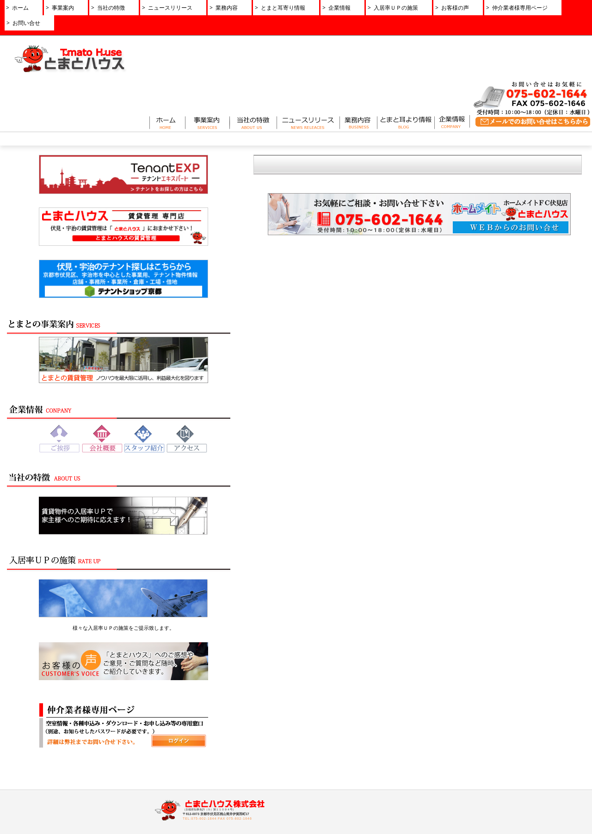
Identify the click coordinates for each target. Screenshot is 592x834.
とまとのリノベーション (121, 769)
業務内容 (308, 761)
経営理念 (205, 769)
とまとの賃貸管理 (112, 752)
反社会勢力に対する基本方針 (335, 795)
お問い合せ (441, 696)
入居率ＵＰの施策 (320, 778)
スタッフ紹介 (211, 778)
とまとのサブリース (115, 761)
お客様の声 (311, 787)
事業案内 (100, 743)
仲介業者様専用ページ (430, 743)
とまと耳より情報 (320, 769)
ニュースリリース (329, 696)
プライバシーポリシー (389, 696)
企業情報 (204, 743)
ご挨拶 (203, 752)
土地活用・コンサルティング (126, 778)
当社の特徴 (311, 743)
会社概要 (205, 761)
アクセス (205, 787)
